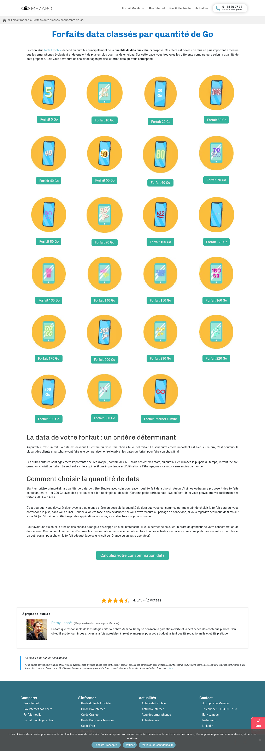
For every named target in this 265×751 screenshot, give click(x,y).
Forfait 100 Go (160, 242)
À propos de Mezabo (215, 703)
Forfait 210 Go (160, 358)
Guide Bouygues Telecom (97, 720)
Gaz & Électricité (180, 8)
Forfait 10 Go (104, 120)
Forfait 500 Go (104, 418)
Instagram (208, 720)
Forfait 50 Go (104, 180)
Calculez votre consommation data (132, 555)
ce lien (170, 668)
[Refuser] (260, 740)
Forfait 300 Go (48, 419)
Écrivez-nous (210, 714)
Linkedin (207, 725)
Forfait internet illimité (160, 419)
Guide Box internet (93, 709)
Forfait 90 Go (104, 242)
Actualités (201, 8)
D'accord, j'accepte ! (106, 744)
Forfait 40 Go (49, 181)
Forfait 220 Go (216, 358)
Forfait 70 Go (216, 180)
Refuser (130, 744)
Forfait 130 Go (49, 300)
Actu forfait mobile (154, 703)
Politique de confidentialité (157, 744)
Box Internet (157, 8)
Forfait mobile (20, 20)
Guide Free (88, 725)
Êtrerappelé (258, 725)
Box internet (31, 703)
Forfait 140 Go (104, 300)
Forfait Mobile (131, 8)
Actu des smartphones (156, 714)
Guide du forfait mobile (96, 703)
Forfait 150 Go (160, 300)
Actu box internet (153, 709)
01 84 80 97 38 (227, 709)
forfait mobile (53, 50)
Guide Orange (90, 714)
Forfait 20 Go (160, 122)
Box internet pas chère (37, 709)
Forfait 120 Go (216, 242)
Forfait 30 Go (216, 120)
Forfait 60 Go (160, 183)
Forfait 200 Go (104, 360)
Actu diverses (150, 720)
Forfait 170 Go (48, 358)
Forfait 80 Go (49, 242)
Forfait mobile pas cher (38, 720)
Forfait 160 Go (216, 300)
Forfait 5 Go (49, 119)
